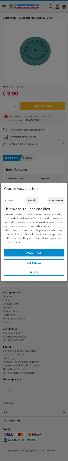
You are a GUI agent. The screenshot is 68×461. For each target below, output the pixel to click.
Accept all (33, 252)
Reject (34, 272)
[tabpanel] (34, 225)
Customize (34, 262)
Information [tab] (56, 200)
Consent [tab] (10, 200)
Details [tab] (32, 200)
